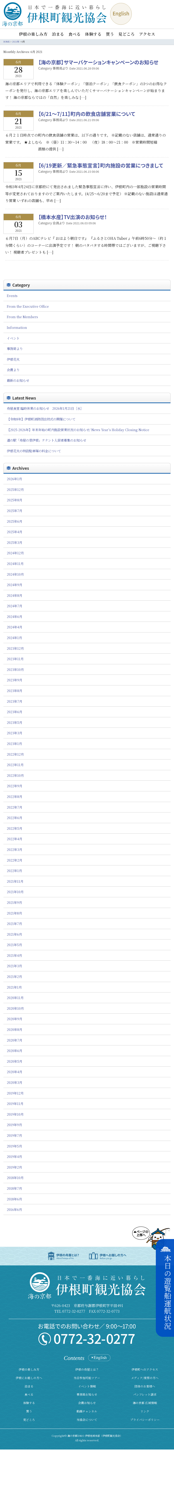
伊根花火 (13, 359)
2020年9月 (14, 1018)
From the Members (22, 316)
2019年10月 (15, 1114)
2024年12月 (15, 552)
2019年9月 (14, 1124)
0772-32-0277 (73, 1311)
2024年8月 (14, 595)
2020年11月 (15, 997)
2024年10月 (15, 574)
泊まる (58, 34)
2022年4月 (14, 838)
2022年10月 (15, 775)
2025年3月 (14, 542)
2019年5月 (14, 1146)
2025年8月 (14, 499)
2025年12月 (15, 489)
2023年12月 (15, 648)
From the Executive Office (28, 306)
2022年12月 (15, 754)
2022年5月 (14, 828)
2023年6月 (14, 711)
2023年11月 (15, 658)
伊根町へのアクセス (145, 1369)
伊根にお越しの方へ (29, 1378)
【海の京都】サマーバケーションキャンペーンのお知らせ (98, 62)
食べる (74, 34)
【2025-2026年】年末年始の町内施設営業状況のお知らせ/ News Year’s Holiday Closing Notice (78, 429)
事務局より (15, 348)
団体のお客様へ (144, 1386)
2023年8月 (14, 690)
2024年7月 (14, 605)
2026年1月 (14, 478)
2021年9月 (14, 902)
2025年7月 (14, 510)
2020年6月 (14, 1050)
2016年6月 (14, 1209)
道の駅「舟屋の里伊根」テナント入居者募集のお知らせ (46, 440)
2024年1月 (14, 637)
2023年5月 (14, 722)
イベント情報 (87, 1386)
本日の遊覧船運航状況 (167, 1292)
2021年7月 (14, 923)
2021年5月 (14, 944)
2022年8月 (14, 796)
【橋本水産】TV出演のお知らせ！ (72, 216)
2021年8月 (14, 913)
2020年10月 (15, 1008)
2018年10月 (15, 1177)
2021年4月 (14, 955)
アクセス (147, 34)
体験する (93, 34)
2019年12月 (15, 1093)
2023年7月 (14, 701)
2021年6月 (14, 934)
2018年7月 (14, 1188)
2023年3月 (14, 732)
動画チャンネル (87, 1411)
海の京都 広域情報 (145, 1403)
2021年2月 (14, 976)
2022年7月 (14, 807)
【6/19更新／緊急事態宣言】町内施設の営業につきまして (100, 165)
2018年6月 (14, 1199)
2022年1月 (14, 870)
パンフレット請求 (145, 1394)
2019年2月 (14, 1167)
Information (17, 327)
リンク (144, 1411)
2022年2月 (14, 860)
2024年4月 (14, 627)
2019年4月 (14, 1156)
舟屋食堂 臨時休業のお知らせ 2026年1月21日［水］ (45, 408)
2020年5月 (14, 1061)
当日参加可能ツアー (87, 1378)
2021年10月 (15, 891)
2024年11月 (15, 563)
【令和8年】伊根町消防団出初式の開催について (41, 419)
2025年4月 (14, 531)
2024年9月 (14, 584)
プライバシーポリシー (145, 1419)
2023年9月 (14, 679)
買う (110, 34)
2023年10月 (15, 669)
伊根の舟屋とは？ (87, 1369)
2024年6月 (14, 616)
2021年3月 (14, 965)
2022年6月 (14, 817)
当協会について (87, 1419)
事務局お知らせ (87, 1394)
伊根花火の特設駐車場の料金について (34, 450)
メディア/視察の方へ (145, 1378)
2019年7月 (14, 1135)
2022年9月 (14, 785)
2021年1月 (14, 987)
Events (12, 295)
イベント (13, 338)
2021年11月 (15, 881)
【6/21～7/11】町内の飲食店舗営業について (86, 113)
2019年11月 (15, 1103)
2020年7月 (14, 1040)
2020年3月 (14, 1082)
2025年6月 (14, 521)
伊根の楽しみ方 (33, 34)
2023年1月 (14, 743)
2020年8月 (14, 1029)
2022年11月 (15, 764)
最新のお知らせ (18, 380)
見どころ (126, 34)
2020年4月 (14, 1071)
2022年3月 (14, 849)
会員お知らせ (87, 1403)
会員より (13, 369)
